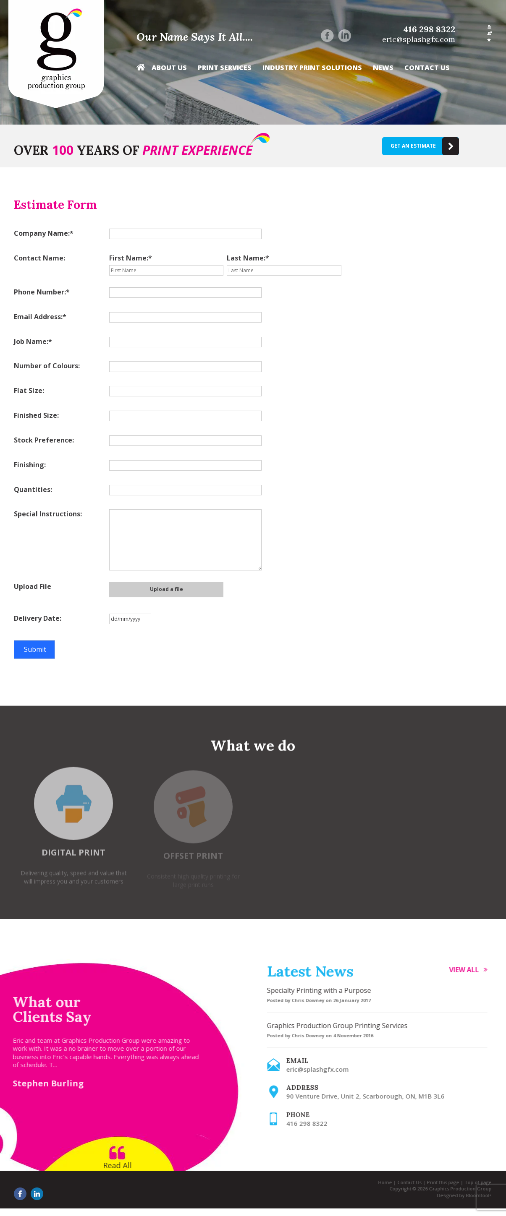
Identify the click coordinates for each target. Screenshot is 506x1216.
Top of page (473, 1182)
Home (140, 69)
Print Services (225, 67)
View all (468, 969)
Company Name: (42, 233)
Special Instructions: (48, 513)
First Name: (128, 258)
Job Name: (31, 341)
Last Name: (246, 258)
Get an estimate (413, 145)
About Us (169, 67)
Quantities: (33, 489)
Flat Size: (29, 390)
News (383, 67)
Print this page (438, 1182)
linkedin (344, 35)
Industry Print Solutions (312, 67)
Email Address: (38, 316)
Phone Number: (40, 292)
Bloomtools (474, 1195)
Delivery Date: (37, 618)
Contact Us (427, 67)
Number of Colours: (47, 365)
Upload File (32, 586)
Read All (113, 1165)
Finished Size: (36, 415)
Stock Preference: (44, 440)
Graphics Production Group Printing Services (341, 1025)
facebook (327, 35)
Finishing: (30, 464)
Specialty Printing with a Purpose (323, 990)
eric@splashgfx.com (418, 39)
